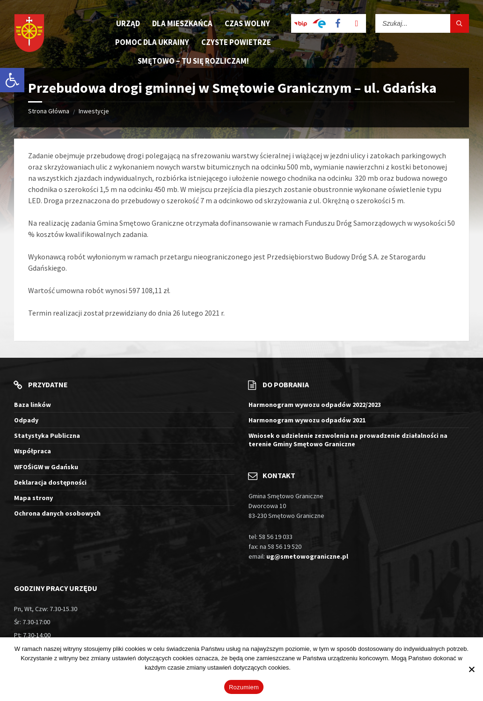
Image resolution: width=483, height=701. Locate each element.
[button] (12, 80)
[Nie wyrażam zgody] (471, 669)
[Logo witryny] (29, 34)
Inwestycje (94, 111)
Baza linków (32, 404)
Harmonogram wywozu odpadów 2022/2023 (315, 404)
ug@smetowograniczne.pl (307, 556)
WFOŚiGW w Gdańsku (46, 467)
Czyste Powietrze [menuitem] (236, 42)
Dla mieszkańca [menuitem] (182, 23)
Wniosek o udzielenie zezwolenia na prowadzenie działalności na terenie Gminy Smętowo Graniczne (348, 439)
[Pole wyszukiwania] (422, 23)
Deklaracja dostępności (50, 482)
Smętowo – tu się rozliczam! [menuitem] (193, 61)
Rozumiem (244, 687)
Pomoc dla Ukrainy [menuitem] (152, 42)
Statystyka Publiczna (47, 435)
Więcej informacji (315, 667)
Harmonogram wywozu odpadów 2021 (307, 420)
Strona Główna (48, 111)
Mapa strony (33, 498)
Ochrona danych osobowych (57, 513)
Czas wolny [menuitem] (247, 23)
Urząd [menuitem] (128, 23)
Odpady (26, 420)
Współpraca (32, 451)
